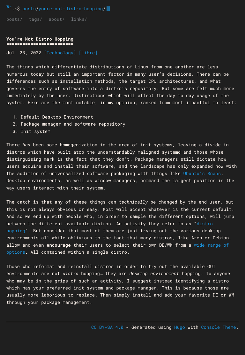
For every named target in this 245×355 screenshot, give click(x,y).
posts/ (14, 19)
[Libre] (88, 53)
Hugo (179, 327)
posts (29, 8)
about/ (56, 19)
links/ (79, 19)
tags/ (35, 19)
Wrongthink (9, 7)
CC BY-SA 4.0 (107, 327)
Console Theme (218, 327)
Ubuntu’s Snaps (202, 173)
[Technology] (60, 53)
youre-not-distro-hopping (71, 8)
